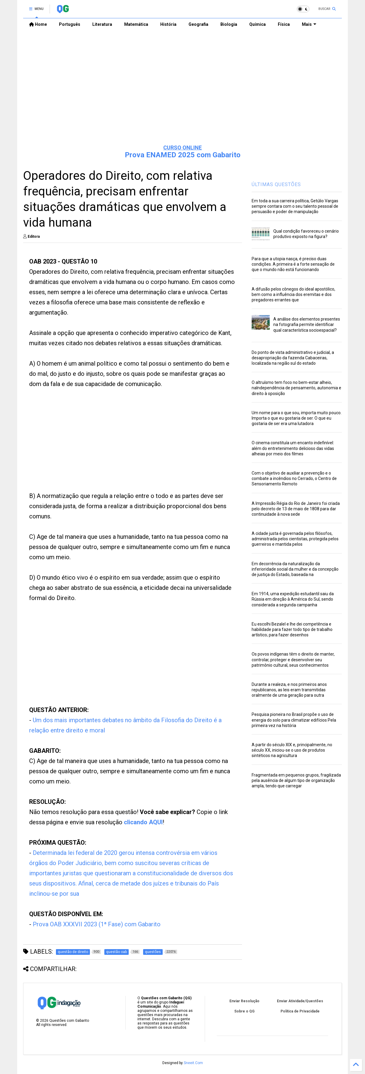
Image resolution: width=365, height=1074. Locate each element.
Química (257, 24)
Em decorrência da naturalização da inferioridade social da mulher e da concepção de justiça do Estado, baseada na (295, 569)
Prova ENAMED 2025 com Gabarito (183, 155)
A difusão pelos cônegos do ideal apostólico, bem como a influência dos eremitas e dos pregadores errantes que (293, 294)
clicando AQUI (143, 822)
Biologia (228, 24)
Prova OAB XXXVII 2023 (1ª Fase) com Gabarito (97, 924)
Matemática (136, 24)
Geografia (198, 24)
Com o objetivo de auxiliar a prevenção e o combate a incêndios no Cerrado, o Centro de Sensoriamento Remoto (294, 478)
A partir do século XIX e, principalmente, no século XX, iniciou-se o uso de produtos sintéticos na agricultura (292, 750)
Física (284, 24)
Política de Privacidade (300, 1011)
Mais (309, 24)
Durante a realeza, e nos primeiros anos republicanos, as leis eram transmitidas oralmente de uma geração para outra (289, 690)
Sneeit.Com (193, 1063)
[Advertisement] (182, 93)
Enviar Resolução (244, 1001)
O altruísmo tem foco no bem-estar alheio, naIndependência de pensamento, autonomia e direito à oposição (296, 388)
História (168, 24)
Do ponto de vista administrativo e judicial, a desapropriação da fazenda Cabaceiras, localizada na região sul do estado (293, 358)
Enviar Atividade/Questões (300, 1001)
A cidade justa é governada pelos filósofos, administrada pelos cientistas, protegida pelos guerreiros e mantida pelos (295, 539)
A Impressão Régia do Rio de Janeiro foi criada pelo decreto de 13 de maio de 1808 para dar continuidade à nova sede (296, 509)
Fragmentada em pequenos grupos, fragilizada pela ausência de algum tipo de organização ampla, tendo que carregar (296, 780)
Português (69, 24)
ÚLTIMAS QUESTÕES (276, 184)
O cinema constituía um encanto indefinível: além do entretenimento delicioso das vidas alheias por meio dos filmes (293, 448)
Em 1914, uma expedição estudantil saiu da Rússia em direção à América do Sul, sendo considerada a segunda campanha (293, 599)
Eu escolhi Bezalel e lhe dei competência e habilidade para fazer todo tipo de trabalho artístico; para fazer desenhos (292, 629)
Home (38, 24)
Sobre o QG (244, 1011)
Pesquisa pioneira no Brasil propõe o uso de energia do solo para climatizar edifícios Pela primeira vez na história (294, 720)
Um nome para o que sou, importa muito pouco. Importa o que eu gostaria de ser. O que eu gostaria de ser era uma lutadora (297, 418)
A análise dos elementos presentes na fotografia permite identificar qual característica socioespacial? (306, 324)
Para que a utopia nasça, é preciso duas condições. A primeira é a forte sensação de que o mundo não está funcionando (293, 264)
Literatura (102, 24)
